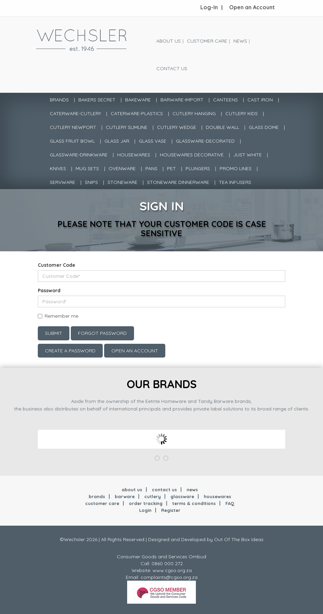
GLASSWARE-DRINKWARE (79, 155)
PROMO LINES (236, 168)
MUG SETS (87, 168)
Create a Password (70, 351)
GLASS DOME (264, 127)
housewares (217, 496)
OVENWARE (122, 168)
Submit (53, 333)
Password (49, 290)
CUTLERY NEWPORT (73, 127)
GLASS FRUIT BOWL (72, 141)
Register (170, 510)
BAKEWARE (138, 100)
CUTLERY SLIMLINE (126, 127)
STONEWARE (122, 182)
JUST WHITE (247, 155)
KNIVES (58, 168)
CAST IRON (260, 100)
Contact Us (171, 68)
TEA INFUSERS (235, 182)
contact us (164, 489)
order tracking (146, 503)
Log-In (209, 7)
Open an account (134, 351)
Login (145, 510)
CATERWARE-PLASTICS (137, 113)
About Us (168, 41)
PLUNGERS (198, 168)
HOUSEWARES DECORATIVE (192, 155)
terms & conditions (194, 503)
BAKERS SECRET (96, 100)
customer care (102, 503)
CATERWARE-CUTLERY (75, 113)
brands (97, 496)
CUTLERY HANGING (194, 113)
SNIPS (91, 182)
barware (125, 496)
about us (132, 489)
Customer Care (207, 41)
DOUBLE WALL (222, 127)
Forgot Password (102, 333)
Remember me (61, 316)
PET (171, 168)
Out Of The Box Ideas (239, 539)
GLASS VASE (152, 141)
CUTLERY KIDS (241, 113)
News (240, 41)
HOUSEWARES (133, 155)
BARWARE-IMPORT (181, 100)
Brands (59, 100)
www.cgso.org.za (172, 570)
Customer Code (56, 265)
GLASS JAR (116, 141)
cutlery (152, 496)
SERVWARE (62, 182)
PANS (151, 168)
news (192, 489)
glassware (182, 496)
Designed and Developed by (181, 539)
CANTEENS (225, 100)
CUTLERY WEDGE (176, 127)
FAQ (229, 503)
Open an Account (252, 7)
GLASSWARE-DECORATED (205, 141)
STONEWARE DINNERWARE (178, 182)
